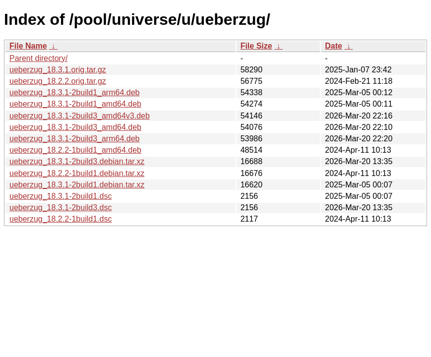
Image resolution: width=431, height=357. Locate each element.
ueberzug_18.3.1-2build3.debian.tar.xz (76, 161)
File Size (256, 46)
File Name (28, 46)
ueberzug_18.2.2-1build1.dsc (60, 219)
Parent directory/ (38, 58)
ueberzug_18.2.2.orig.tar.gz (57, 81)
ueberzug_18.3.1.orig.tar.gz (57, 69)
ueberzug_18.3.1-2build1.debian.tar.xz (76, 184)
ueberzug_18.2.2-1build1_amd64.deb (75, 150)
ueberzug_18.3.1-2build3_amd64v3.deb (79, 116)
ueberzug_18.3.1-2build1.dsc (60, 196)
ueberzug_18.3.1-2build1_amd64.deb (75, 104)
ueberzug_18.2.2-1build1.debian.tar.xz (76, 173)
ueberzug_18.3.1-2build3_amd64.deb (75, 127)
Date (333, 46)
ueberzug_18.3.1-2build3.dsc (60, 207)
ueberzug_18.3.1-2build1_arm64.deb (74, 92)
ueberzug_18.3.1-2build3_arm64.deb (74, 138)
